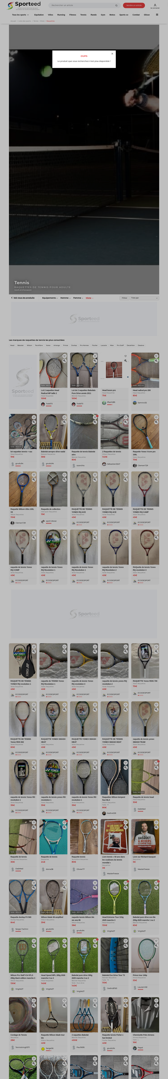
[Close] (112, 54)
